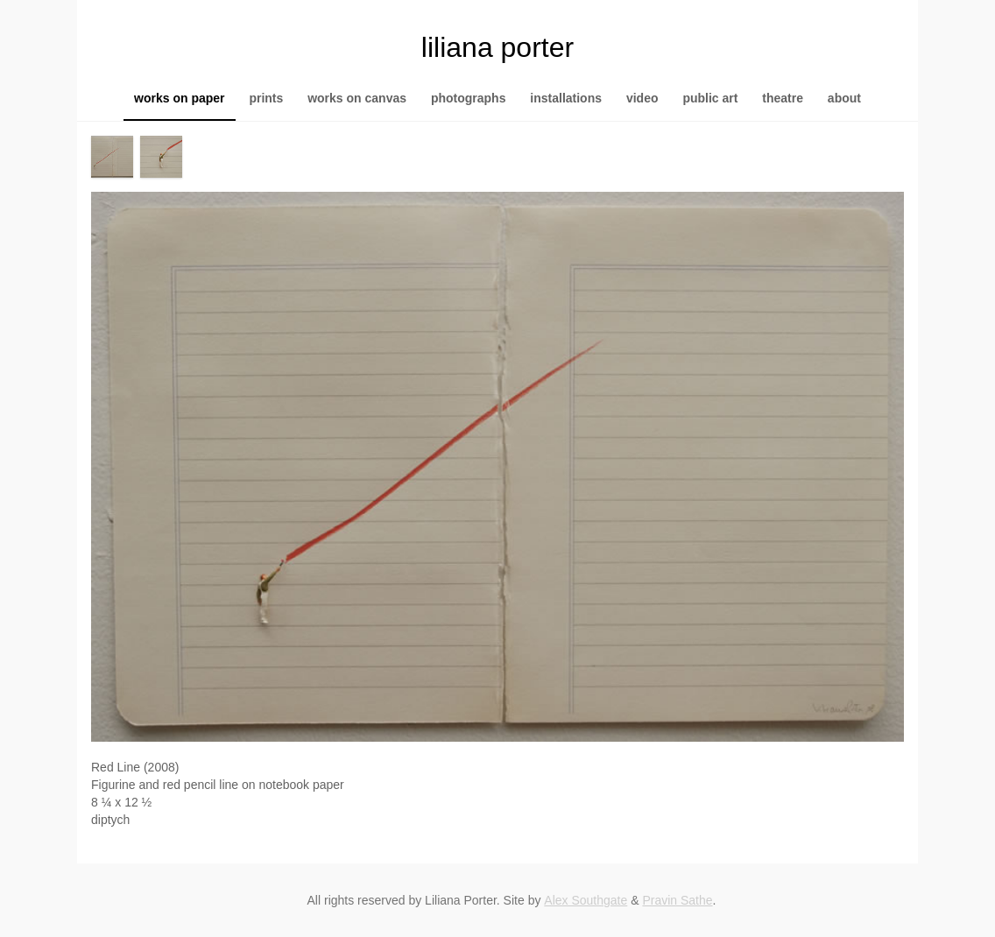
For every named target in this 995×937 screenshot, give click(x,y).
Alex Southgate (585, 900)
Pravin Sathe (677, 900)
